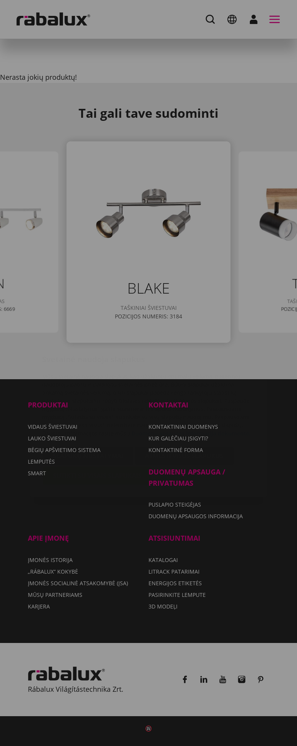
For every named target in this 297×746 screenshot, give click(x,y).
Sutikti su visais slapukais (97, 429)
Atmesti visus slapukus (184, 410)
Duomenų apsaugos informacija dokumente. (191, 387)
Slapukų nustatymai (88, 410)
